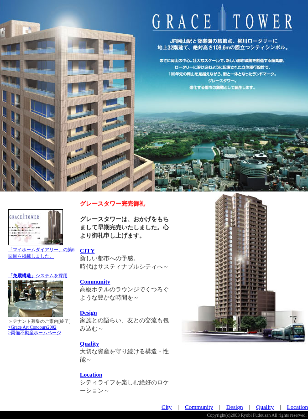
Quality (89, 343)
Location (91, 374)
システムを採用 (38, 275)
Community (95, 281)
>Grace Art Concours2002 (32, 327)
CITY (87, 250)
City (167, 406)
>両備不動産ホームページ (34, 332)
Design (88, 312)
